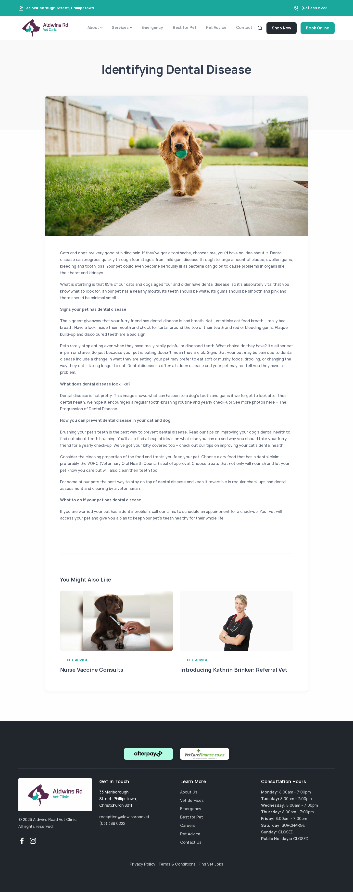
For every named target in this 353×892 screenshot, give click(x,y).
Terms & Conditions (177, 864)
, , (118, 798)
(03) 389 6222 (314, 7)
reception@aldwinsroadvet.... (126, 816)
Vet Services (192, 800)
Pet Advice (216, 27)
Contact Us (191, 842)
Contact (244, 27)
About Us (188, 792)
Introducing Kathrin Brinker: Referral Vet (233, 669)
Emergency (152, 27)
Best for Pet (184, 27)
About (93, 27)
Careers (187, 825)
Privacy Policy (142, 864)
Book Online (317, 28)
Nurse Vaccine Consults (91, 669)
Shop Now (281, 28)
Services (120, 27)
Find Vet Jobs (211, 864)
